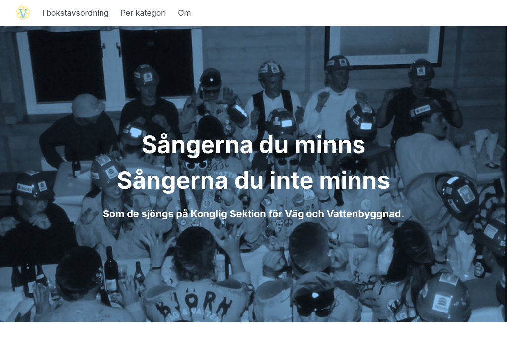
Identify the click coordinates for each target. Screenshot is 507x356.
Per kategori (143, 13)
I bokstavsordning (75, 13)
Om (184, 13)
